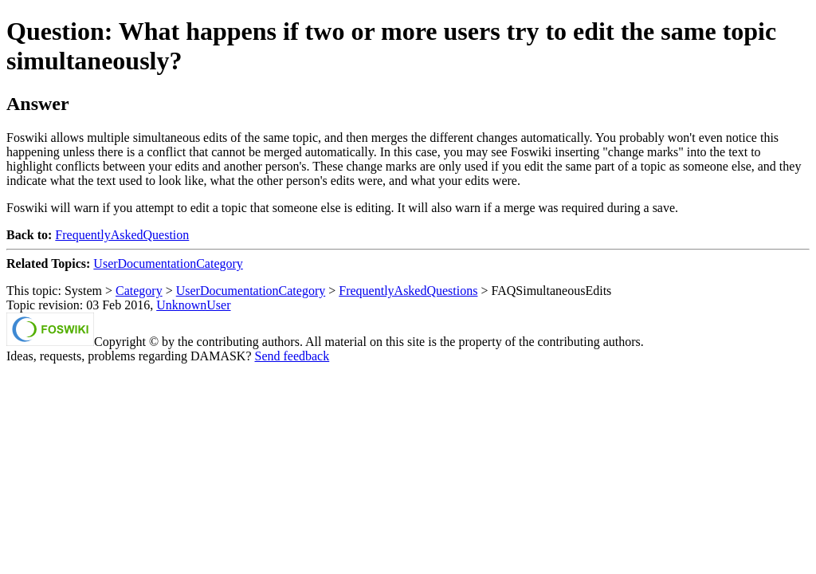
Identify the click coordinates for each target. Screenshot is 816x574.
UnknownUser (193, 305)
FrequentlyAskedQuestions (408, 290)
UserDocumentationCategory (168, 263)
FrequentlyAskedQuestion (122, 235)
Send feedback (291, 356)
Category (139, 290)
